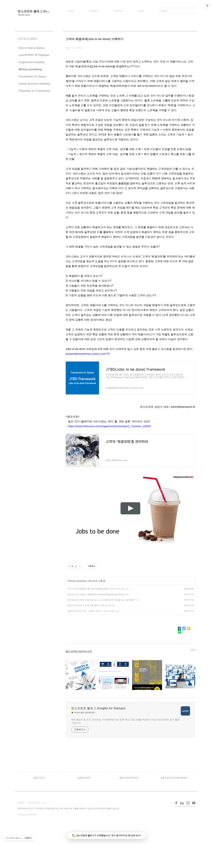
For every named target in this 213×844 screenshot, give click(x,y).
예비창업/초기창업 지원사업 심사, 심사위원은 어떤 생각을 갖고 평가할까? (101, 600)
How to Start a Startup (31, 48)
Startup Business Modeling (34, 83)
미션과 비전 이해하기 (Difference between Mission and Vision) (96, 594)
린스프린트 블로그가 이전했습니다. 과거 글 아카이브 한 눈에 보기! (106, 835)
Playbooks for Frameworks (34, 90)
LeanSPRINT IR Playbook (33, 55)
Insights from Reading (31, 62)
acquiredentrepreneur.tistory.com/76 (88, 353)
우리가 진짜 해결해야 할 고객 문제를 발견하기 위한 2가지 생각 (96, 589)
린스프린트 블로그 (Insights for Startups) (46, 11)
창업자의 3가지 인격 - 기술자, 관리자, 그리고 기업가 (91, 611)
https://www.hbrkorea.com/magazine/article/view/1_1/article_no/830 (109, 426)
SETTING (118, 11)
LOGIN (141, 11)
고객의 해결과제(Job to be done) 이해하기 (94, 39)
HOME (71, 11)
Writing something (30, 69)
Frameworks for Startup (32, 76)
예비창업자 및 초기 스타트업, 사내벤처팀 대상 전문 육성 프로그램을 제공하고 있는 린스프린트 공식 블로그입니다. (125, 721)
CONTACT (94, 11)
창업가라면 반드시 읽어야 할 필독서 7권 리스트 (89, 605)
